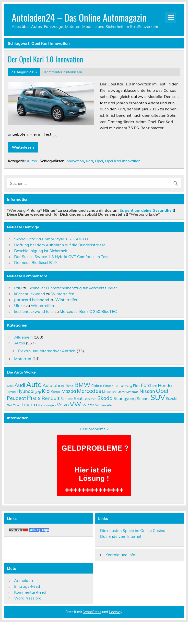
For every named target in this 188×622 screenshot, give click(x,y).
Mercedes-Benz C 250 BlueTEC (88, 311)
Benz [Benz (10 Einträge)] (69, 386)
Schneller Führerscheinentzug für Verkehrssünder (72, 287)
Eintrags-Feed (27, 586)
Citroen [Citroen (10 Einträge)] (108, 386)
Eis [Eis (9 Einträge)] (116, 386)
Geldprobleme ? (94, 428)
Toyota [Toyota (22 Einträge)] (29, 404)
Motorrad (22, 358)
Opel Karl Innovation (123, 161)
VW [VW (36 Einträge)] (75, 404)
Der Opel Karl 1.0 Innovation (45, 59)
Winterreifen (62, 293)
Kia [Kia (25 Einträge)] (46, 390)
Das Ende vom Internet (120, 536)
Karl (89, 161)
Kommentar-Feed (30, 592)
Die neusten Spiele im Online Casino (132, 530)
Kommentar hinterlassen (63, 72)
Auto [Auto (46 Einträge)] (34, 384)
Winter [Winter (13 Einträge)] (88, 404)
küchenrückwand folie (34, 311)
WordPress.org (28, 598)
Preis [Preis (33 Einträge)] (34, 397)
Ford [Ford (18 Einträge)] (146, 385)
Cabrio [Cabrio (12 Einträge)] (96, 385)
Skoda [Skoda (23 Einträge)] (105, 398)
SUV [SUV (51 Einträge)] (158, 397)
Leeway (115, 612)
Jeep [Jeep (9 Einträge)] (38, 392)
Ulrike (19, 305)
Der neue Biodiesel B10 (35, 262)
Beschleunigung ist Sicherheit (41, 250)
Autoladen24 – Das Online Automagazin (79, 17)
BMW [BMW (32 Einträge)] (82, 384)
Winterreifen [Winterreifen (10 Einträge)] (104, 405)
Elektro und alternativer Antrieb (47, 350)
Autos (32, 161)
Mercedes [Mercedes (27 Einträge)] (89, 390)
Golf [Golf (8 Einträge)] (154, 386)
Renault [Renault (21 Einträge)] (50, 398)
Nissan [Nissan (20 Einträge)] (147, 391)
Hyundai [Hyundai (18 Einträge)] (25, 391)
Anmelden (23, 580)
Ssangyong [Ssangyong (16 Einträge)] (125, 398)
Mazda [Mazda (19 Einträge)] (68, 391)
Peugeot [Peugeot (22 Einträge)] (16, 398)
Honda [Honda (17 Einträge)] (165, 385)
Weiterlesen (23, 147)
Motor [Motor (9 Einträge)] (121, 392)
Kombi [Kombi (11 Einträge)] (55, 391)
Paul (18, 287)
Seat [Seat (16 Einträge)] (78, 398)
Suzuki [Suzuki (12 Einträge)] (171, 398)
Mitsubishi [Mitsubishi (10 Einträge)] (109, 392)
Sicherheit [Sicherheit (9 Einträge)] (89, 399)
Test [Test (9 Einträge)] (9, 405)
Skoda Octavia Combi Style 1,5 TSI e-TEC (52, 238)
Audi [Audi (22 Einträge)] (19, 385)
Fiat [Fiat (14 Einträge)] (136, 385)
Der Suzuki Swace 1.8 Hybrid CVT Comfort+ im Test (61, 256)
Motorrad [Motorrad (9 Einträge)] (132, 392)
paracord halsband (31, 299)
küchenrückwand (29, 293)
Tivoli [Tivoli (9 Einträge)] (16, 405)
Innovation (75, 161)
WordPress (92, 612)
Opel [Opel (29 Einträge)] (162, 390)
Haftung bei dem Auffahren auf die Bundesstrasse (60, 244)
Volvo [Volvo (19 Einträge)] (63, 405)
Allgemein (23, 337)
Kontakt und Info (120, 554)
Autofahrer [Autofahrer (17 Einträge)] (54, 385)
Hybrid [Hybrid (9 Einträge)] (11, 392)
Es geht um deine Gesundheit (146, 210)
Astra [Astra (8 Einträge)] (10, 386)
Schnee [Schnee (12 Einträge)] (66, 398)
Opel (99, 161)
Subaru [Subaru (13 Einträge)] (143, 398)
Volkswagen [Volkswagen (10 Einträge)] (47, 405)
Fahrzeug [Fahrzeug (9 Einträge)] (125, 386)
